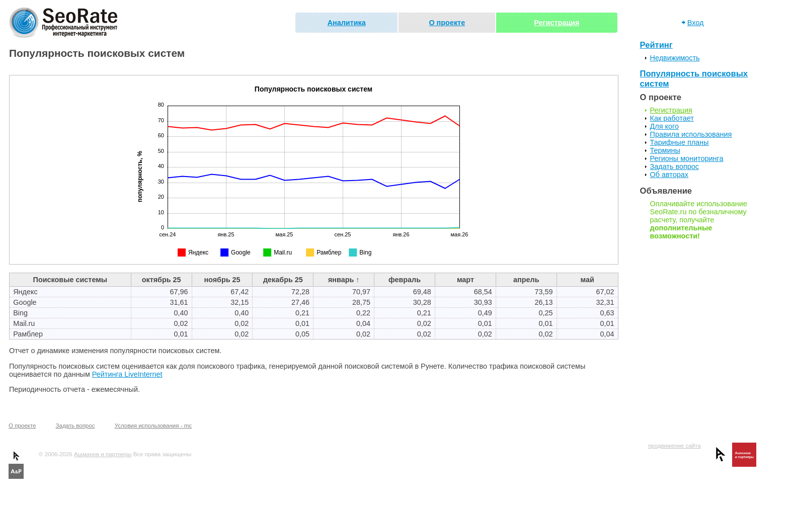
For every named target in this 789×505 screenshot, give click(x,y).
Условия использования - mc (153, 426)
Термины (665, 150)
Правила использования (691, 134)
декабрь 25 (283, 280)
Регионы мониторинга (687, 158)
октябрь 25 (161, 280)
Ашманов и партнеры (102, 454)
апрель (526, 280)
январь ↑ (344, 280)
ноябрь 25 (222, 280)
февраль (404, 280)
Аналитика (347, 23)
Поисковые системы (70, 280)
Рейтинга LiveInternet (127, 374)
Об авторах (669, 175)
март (465, 280)
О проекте (447, 23)
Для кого (664, 126)
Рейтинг (656, 45)
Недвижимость (675, 58)
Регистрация (556, 23)
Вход (695, 23)
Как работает (672, 118)
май (587, 280)
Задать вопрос (674, 166)
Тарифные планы (679, 142)
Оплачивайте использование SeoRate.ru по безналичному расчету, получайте (698, 220)
